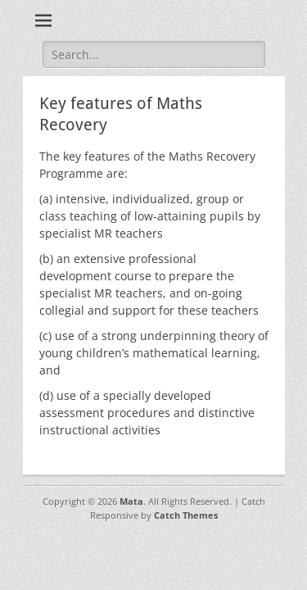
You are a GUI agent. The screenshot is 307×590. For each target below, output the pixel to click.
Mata (131, 501)
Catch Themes (186, 515)
